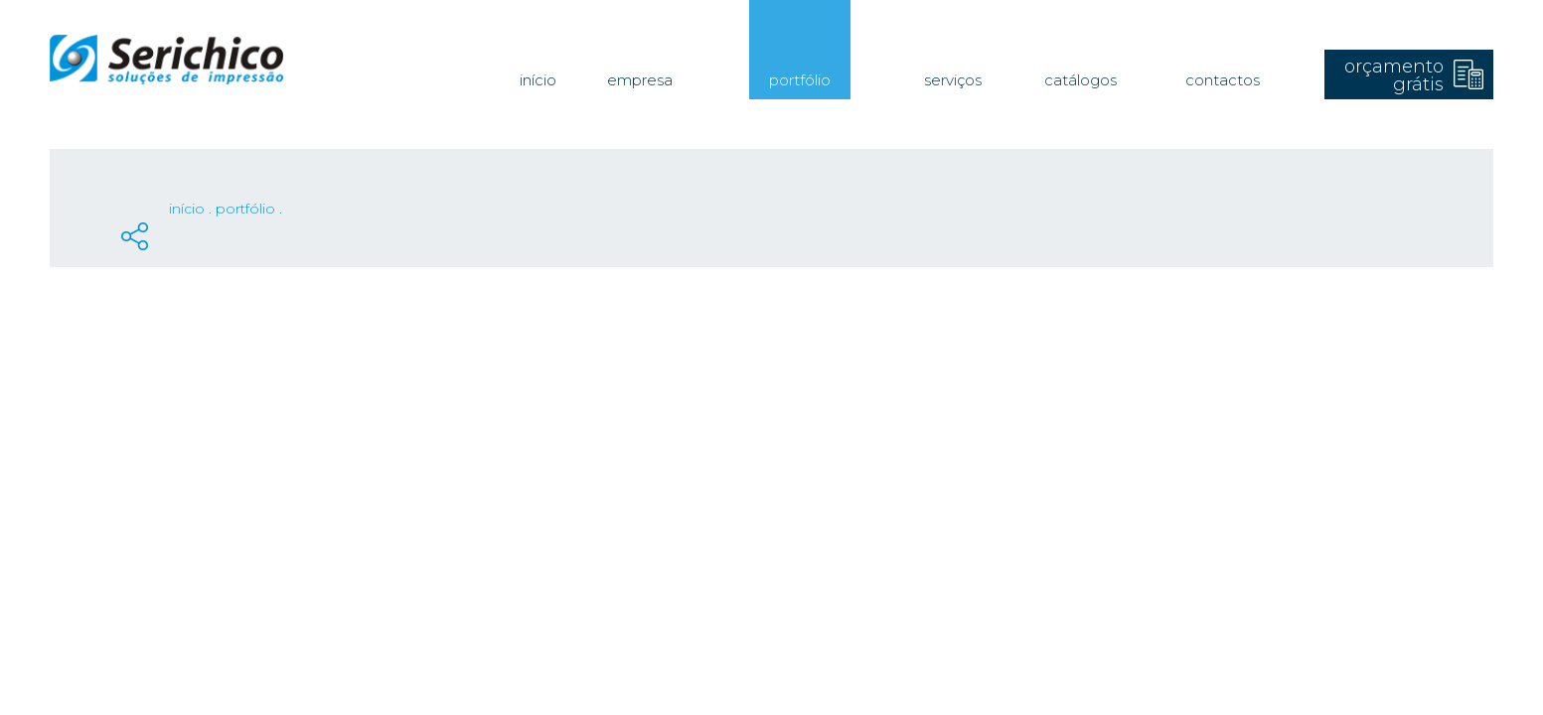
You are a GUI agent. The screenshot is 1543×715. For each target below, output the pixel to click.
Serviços (953, 80)
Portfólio (800, 80)
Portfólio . (249, 208)
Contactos (1222, 80)
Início (538, 80)
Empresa (640, 80)
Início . (192, 208)
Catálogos (1080, 80)
